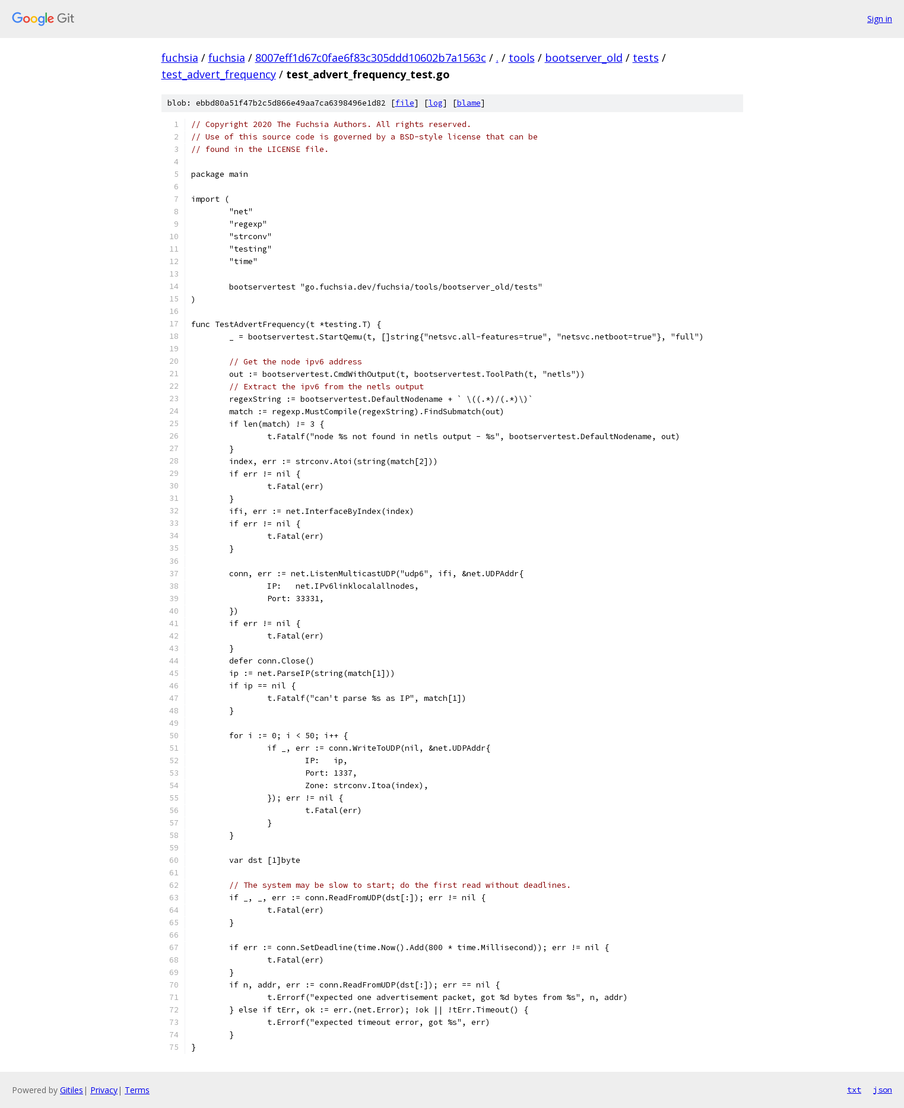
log (436, 103)
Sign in (879, 18)
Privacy (104, 1090)
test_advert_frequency (218, 74)
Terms (137, 1090)
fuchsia (179, 57)
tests (646, 57)
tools (522, 57)
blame (469, 103)
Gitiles (71, 1090)
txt (854, 1089)
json (882, 1089)
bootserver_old (584, 57)
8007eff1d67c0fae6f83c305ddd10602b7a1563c (370, 57)
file (404, 103)
